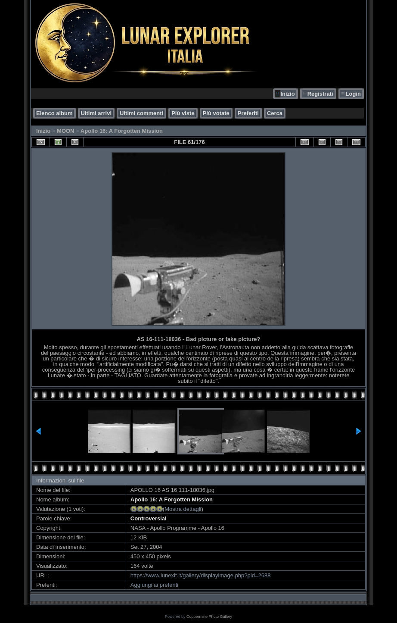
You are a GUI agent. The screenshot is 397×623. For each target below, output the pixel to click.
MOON (65, 131)
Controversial (148, 518)
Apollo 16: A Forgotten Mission (122, 131)
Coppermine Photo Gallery (209, 616)
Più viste (182, 113)
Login (353, 94)
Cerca (274, 113)
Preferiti (248, 113)
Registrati (320, 94)
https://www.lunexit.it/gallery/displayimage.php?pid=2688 (200, 575)
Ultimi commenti (141, 113)
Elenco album (54, 113)
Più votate (216, 113)
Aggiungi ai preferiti (154, 585)
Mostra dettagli (182, 509)
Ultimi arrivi (96, 113)
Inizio (287, 94)
